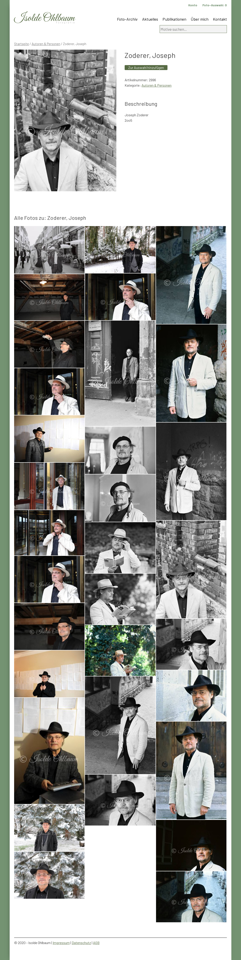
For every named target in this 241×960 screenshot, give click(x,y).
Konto (192, 5)
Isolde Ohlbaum (44, 18)
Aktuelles (150, 19)
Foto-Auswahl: (214, 5)
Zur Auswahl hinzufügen (146, 67)
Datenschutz (81, 942)
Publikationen (174, 19)
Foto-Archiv (127, 19)
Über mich (199, 19)
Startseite (21, 44)
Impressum (61, 942)
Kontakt (220, 19)
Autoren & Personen (46, 44)
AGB (96, 942)
